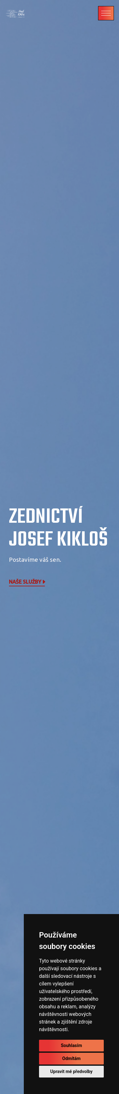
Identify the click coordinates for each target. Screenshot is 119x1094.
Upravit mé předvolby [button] (71, 1071)
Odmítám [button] (71, 1058)
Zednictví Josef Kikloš (58, 528)
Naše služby (27, 582)
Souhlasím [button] (71, 1045)
